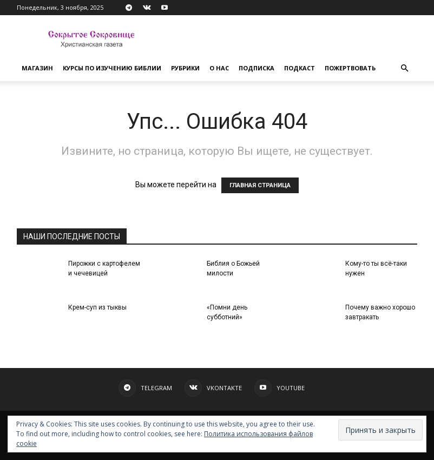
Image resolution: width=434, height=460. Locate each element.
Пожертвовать (350, 68)
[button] (404, 68)
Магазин (37, 68)
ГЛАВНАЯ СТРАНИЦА (260, 185)
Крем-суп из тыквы (97, 307)
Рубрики (185, 68)
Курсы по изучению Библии (112, 68)
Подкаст (299, 68)
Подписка (256, 68)
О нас (219, 68)
